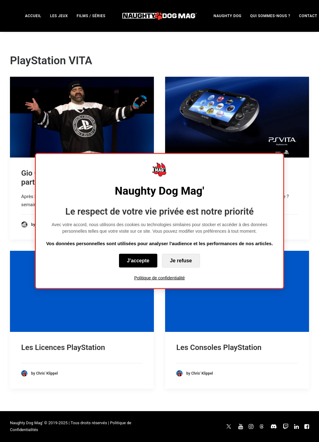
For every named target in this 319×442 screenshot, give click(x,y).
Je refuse (181, 260)
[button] (82, 117)
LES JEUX (59, 16)
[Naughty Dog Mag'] (159, 15)
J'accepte (138, 260)
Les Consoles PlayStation (218, 347)
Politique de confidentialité (159, 277)
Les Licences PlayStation (63, 347)
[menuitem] (33, 16)
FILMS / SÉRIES (91, 16)
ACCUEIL (33, 16)
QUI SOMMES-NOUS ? (270, 16)
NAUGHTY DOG (228, 16)
